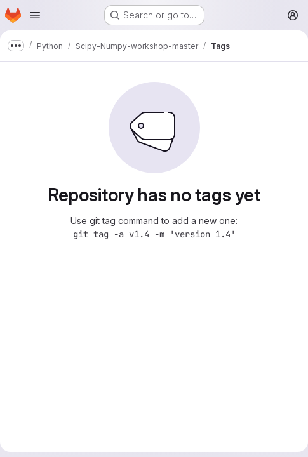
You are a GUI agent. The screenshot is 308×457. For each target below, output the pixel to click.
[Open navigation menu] (35, 15)
